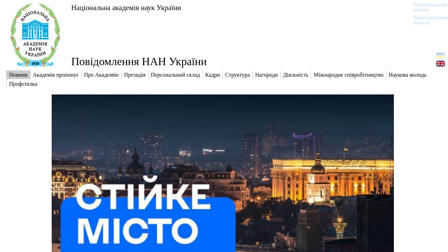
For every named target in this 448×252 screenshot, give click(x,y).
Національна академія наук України (126, 7)
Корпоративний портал (427, 20)
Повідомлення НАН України (139, 61)
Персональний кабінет (427, 7)
